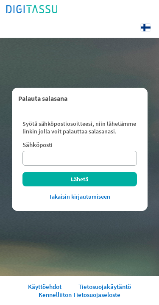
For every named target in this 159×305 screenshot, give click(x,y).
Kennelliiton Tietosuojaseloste (79, 295)
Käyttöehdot (44, 287)
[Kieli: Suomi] (146, 27)
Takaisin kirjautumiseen (79, 196)
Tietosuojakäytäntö (104, 287)
